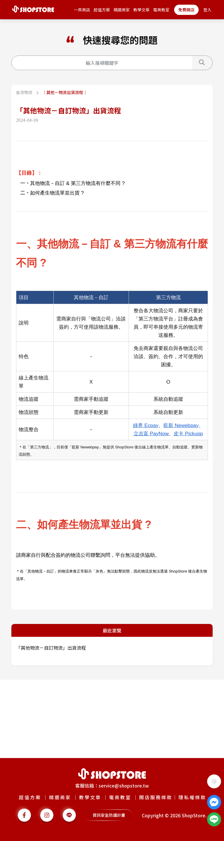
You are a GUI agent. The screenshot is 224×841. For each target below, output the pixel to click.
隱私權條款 (192, 797)
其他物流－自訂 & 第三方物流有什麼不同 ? (77, 183)
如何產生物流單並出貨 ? (57, 193)
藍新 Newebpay (181, 425)
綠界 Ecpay (145, 425)
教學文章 (141, 10)
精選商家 (121, 10)
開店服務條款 (155, 797)
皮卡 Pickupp (188, 433)
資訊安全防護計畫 (108, 815)
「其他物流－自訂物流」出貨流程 (51, 647)
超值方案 (102, 10)
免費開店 (186, 10)
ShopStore (193, 815)
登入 (207, 10)
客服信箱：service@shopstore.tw (112, 785)
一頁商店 (82, 10)
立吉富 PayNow (151, 433)
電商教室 (161, 10)
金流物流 (24, 92)
